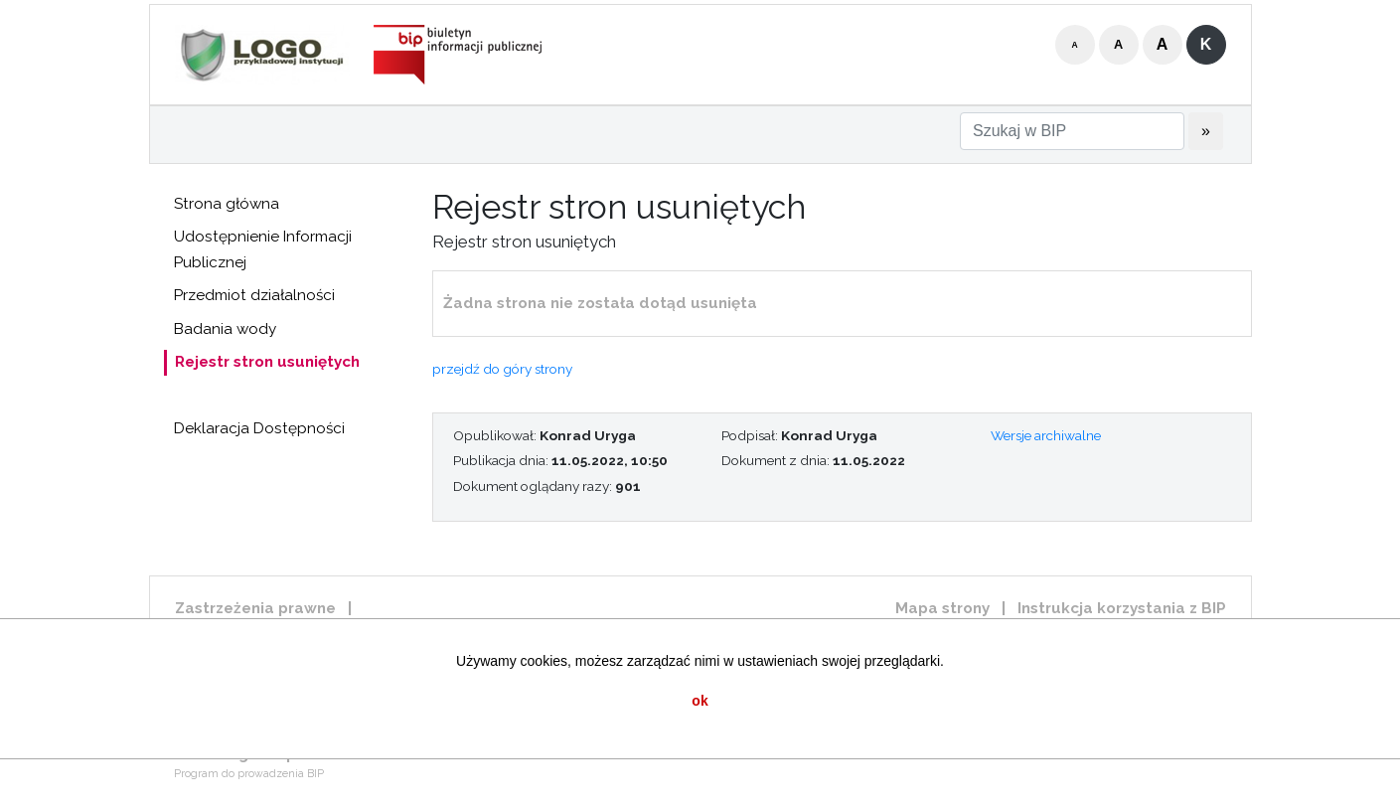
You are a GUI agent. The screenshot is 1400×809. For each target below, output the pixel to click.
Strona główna (226, 204)
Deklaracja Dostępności (259, 428)
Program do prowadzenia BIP (249, 773)
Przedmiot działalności (254, 295)
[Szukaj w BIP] (1072, 131)
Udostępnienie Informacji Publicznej (263, 249)
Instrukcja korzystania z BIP (1121, 608)
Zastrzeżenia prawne (255, 608)
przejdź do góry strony (502, 369)
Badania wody (225, 329)
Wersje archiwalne (1046, 435)
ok (699, 701)
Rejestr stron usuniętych (267, 362)
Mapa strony (942, 608)
